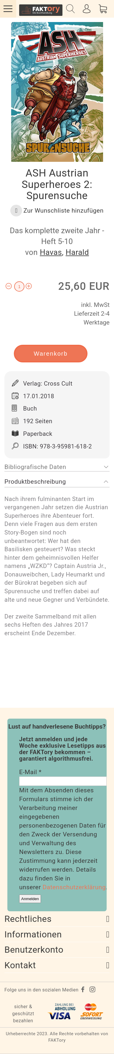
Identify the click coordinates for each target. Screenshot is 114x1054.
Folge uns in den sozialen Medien (41, 990)
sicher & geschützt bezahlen (23, 1013)
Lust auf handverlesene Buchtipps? (57, 726)
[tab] (57, 467)
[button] (56, 210)
